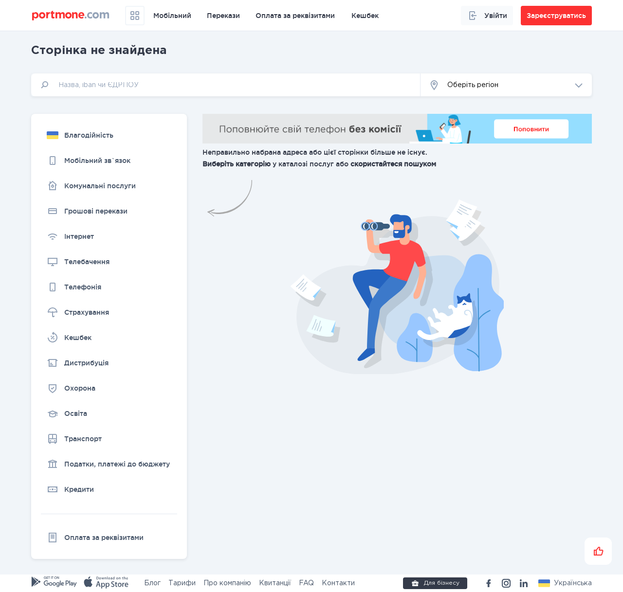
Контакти (338, 583)
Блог (152, 583)
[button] (506, 84)
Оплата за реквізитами (295, 15)
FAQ (306, 583)
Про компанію (227, 583)
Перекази (223, 15)
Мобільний (172, 15)
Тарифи (182, 583)
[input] (226, 84)
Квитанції (275, 583)
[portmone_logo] (71, 15)
